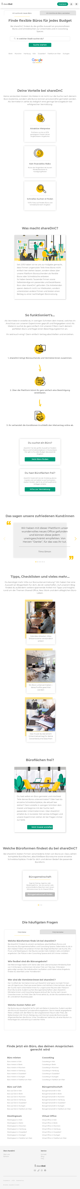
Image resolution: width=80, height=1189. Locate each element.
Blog (42, 1156)
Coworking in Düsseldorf (50, 1074)
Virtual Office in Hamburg (51, 1129)
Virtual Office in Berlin (50, 1123)
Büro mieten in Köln (14, 1061)
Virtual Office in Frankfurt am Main (54, 1138)
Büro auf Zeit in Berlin (15, 1094)
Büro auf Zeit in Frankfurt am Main (19, 1109)
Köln (34, 54)
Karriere (6, 1156)
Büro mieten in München (16, 1068)
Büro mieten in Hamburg (16, 1071)
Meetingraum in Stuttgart (16, 1135)
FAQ (42, 1159)
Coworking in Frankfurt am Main (53, 1080)
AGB (13, 1180)
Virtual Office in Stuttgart (51, 1135)
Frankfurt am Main (54, 54)
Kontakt (44, 1154)
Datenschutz (20, 1180)
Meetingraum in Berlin (15, 1123)
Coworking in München (50, 1068)
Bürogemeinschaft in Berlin (52, 1094)
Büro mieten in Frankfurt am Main (19, 1080)
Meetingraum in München (16, 1126)
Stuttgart (66, 54)
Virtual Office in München (51, 1126)
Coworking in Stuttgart (50, 1077)
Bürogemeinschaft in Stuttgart (53, 1106)
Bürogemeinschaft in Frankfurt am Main (56, 1109)
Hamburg (27, 54)
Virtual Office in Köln (49, 1120)
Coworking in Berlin (49, 1064)
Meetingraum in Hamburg (16, 1129)
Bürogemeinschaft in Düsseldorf (53, 1103)
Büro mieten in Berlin (14, 1064)
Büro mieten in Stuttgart (16, 1077)
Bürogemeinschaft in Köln (51, 1091)
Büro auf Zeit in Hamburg (16, 1100)
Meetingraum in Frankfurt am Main (19, 1138)
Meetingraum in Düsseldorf (17, 1132)
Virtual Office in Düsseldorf (51, 1132)
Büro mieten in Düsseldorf (16, 1074)
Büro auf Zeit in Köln (14, 1091)
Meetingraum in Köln (14, 1120)
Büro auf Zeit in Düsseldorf (16, 1103)
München (18, 54)
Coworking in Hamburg (50, 1071)
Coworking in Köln (48, 1061)
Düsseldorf (42, 54)
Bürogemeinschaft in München (53, 1097)
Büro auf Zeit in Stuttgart (16, 1106)
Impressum (6, 1180)
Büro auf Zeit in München (16, 1097)
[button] (75, 539)
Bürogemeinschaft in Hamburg (53, 1100)
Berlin (11, 54)
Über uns (6, 1154)
